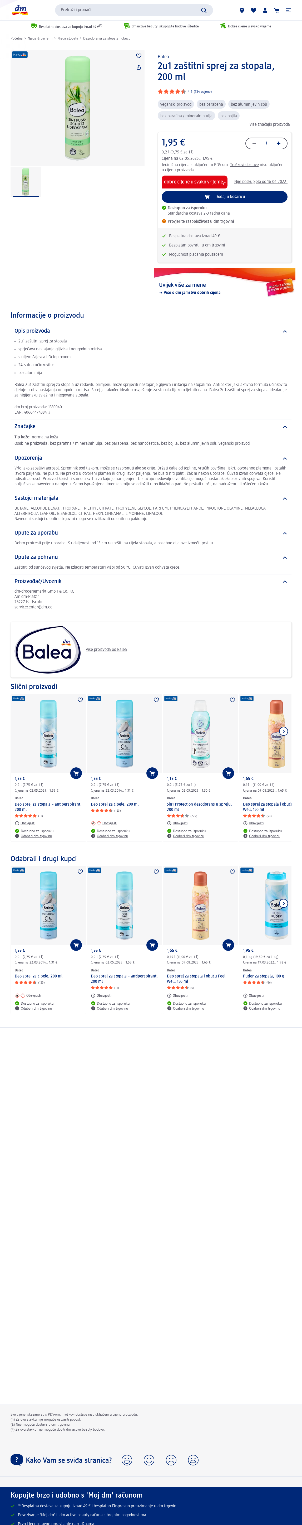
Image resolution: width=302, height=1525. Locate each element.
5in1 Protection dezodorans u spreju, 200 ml (199, 807)
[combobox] (134, 10)
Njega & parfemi (40, 38)
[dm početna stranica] (20, 10)
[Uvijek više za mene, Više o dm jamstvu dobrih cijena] (225, 289)
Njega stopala (67, 38)
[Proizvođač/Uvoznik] (151, 581)
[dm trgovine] (242, 10)
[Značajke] (151, 426)
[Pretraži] (204, 10)
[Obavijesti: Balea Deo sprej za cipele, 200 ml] (104, 823)
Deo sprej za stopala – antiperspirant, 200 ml (48, 807)
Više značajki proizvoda (270, 125)
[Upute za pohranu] (151, 557)
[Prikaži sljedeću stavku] (283, 731)
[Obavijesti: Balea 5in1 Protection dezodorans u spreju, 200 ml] (177, 823)
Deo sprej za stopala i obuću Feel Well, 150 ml (196, 979)
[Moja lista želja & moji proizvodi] (253, 10)
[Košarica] (277, 10)
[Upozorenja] (151, 458)
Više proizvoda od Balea (70, 650)
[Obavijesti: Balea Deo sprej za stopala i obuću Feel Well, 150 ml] (253, 823)
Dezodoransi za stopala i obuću (106, 38)
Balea (163, 57)
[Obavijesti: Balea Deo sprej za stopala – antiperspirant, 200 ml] (25, 823)
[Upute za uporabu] (151, 533)
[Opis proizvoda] (151, 331)
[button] (288, 10)
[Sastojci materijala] (151, 498)
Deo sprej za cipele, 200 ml (114, 804)
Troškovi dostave (244, 165)
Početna (17, 38)
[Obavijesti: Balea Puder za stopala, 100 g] (253, 995)
